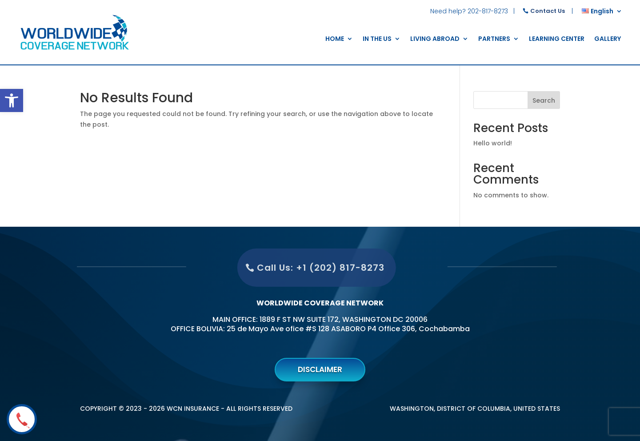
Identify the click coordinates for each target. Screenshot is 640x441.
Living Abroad (435, 39)
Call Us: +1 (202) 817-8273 (313, 267)
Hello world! (492, 143)
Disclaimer (320, 369)
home (334, 39)
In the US (377, 39)
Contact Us (547, 11)
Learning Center (556, 39)
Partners (494, 39)
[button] (11, 100)
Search (543, 100)
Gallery (607, 39)
